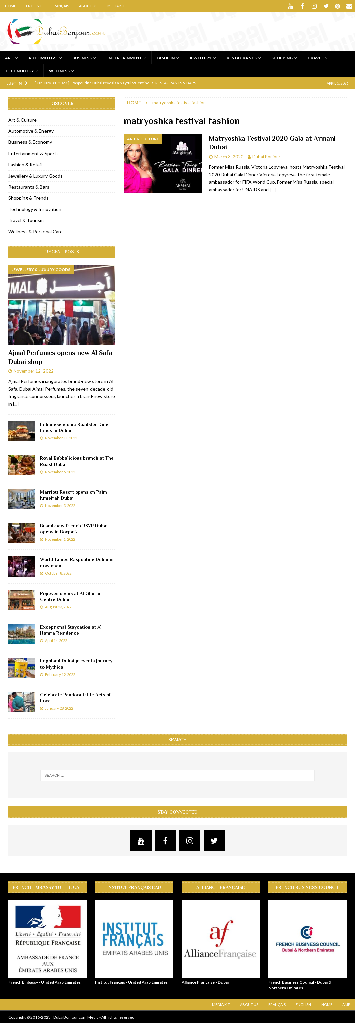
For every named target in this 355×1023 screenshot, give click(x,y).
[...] (16, 403)
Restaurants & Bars (28, 186)
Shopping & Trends (28, 197)
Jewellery (200, 57)
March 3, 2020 (228, 156)
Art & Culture (22, 119)
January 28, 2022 (59, 707)
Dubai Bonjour (266, 156)
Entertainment (124, 57)
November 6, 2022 (60, 471)
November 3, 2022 (60, 505)
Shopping (282, 57)
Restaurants (242, 57)
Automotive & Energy (31, 130)
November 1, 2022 (60, 538)
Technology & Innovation (34, 208)
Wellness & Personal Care (35, 231)
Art (9, 57)
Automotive (43, 57)
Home (10, 6)
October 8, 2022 (58, 572)
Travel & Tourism (26, 219)
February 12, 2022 (60, 674)
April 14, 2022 (56, 640)
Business (82, 57)
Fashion (166, 57)
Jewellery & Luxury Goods (35, 175)
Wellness (59, 70)
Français (60, 6)
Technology (19, 70)
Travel (315, 57)
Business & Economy (30, 141)
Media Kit (116, 6)
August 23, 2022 (58, 606)
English (33, 6)
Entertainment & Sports (33, 153)
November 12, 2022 (34, 370)
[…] (273, 189)
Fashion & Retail (25, 164)
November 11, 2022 (61, 437)
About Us (88, 6)
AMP (346, 1004)
